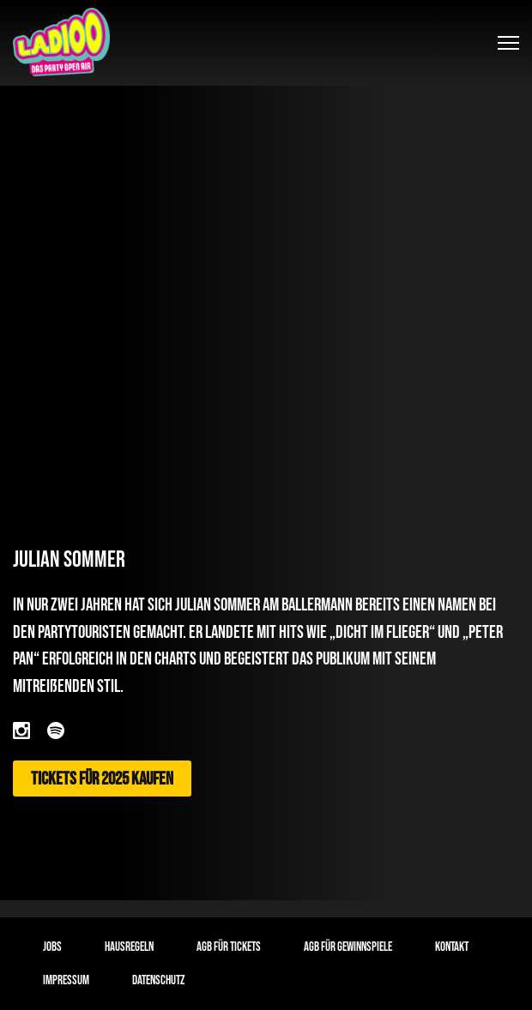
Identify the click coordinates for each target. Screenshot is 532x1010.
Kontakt (452, 947)
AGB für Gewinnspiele (348, 947)
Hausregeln (129, 947)
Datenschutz (158, 980)
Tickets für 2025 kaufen (102, 779)
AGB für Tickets (228, 947)
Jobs (52, 947)
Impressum (66, 980)
